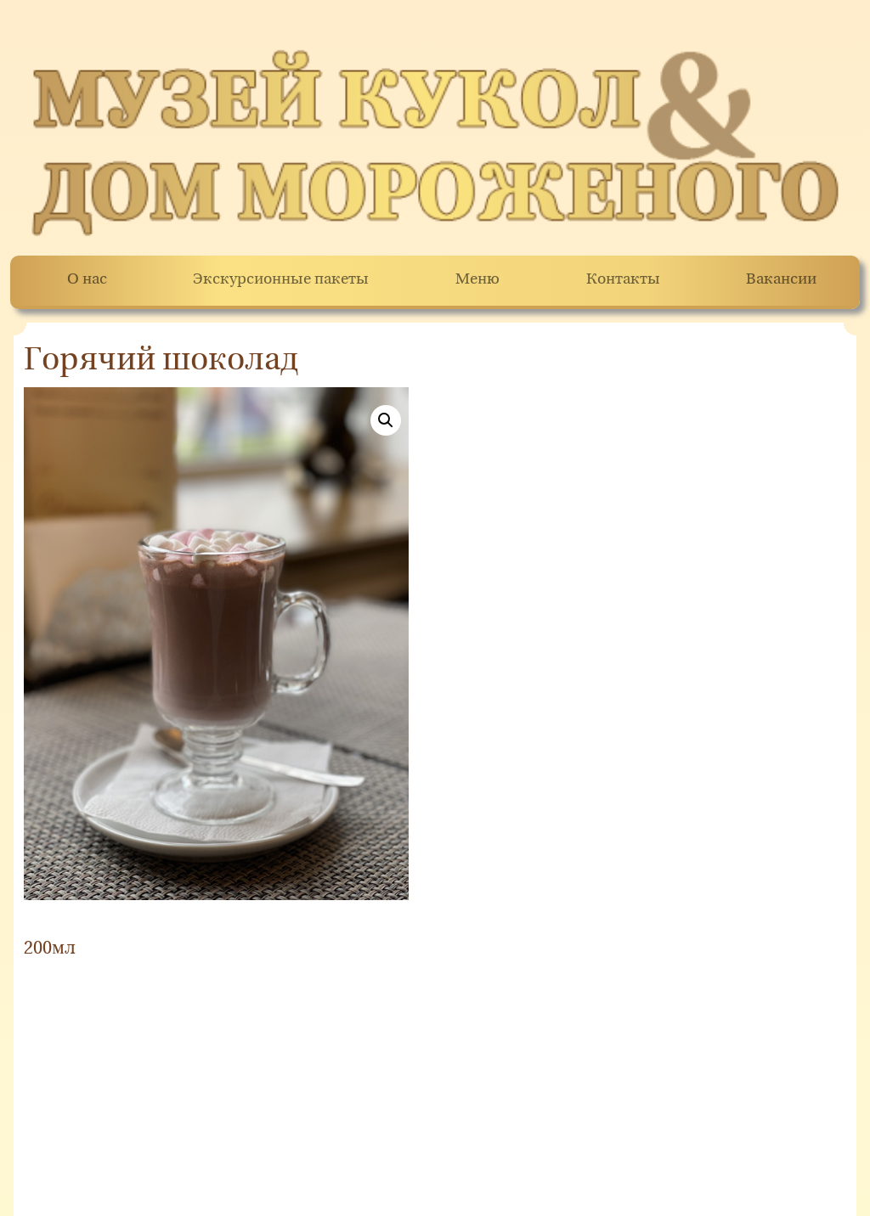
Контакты (623, 280)
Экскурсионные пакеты (281, 280)
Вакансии (781, 280)
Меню (477, 280)
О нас (87, 280)
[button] (385, 420)
